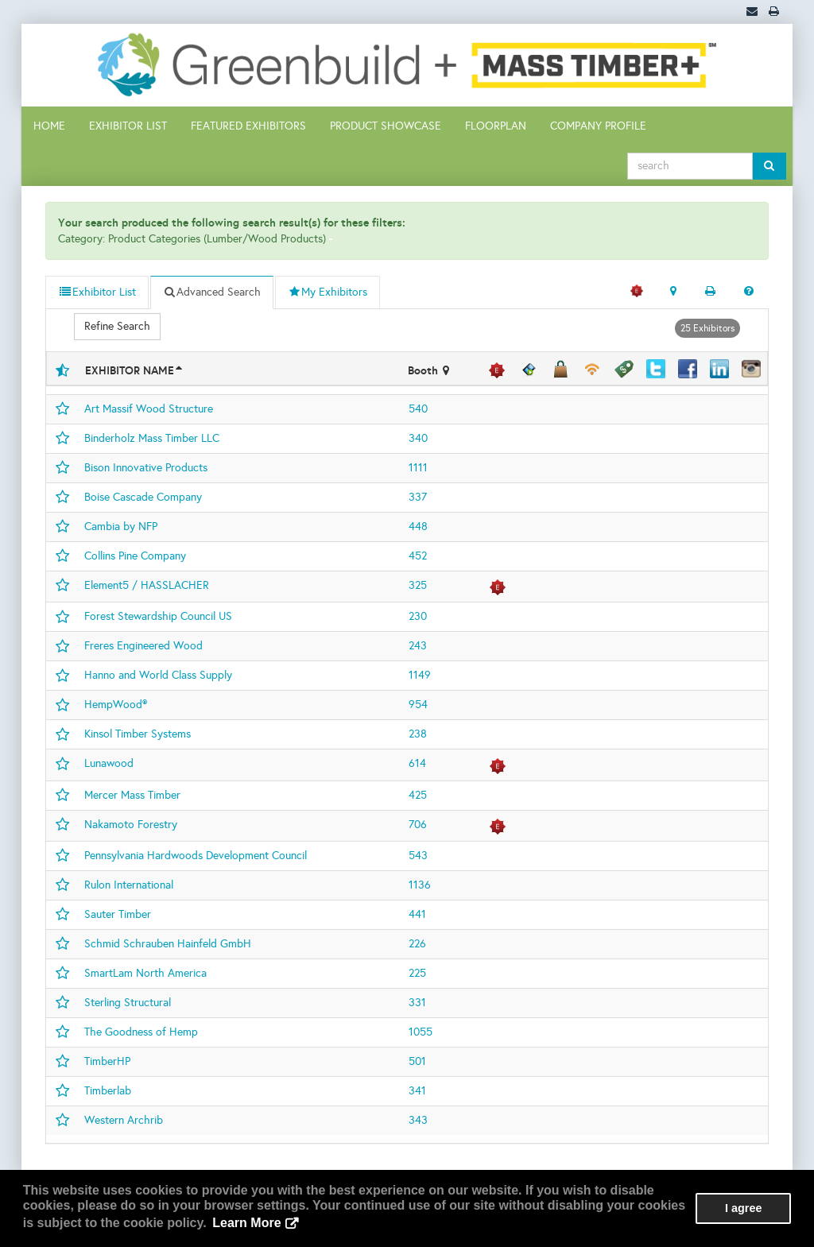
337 (418, 497)
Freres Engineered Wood (143, 646)
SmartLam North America (145, 973)
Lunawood (109, 763)
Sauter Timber (117, 914)
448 (418, 526)
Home (49, 126)
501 (417, 1061)
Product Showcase (385, 126)
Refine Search (117, 326)
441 (417, 914)
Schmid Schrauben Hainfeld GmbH (167, 944)
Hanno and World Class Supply (158, 675)
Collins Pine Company (135, 556)
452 (418, 556)
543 (418, 855)
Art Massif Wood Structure (148, 409)
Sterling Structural (127, 1002)
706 (418, 824)
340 (418, 438)
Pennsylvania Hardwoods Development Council (195, 855)
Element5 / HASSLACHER (146, 585)
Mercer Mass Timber (132, 795)
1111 (418, 467)
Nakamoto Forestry (130, 824)
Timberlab (107, 1091)
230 (418, 616)
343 (418, 1120)
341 (417, 1091)
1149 (420, 675)
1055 (420, 1032)
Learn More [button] (246, 1223)
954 (418, 704)
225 (417, 973)
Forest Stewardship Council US (158, 616)
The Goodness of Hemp (141, 1032)
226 (417, 944)
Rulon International (128, 885)
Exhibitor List (128, 126)
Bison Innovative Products (145, 467)
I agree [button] (743, 1208)
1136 (420, 885)
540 (418, 409)
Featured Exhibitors (248, 126)
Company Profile (598, 126)
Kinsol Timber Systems (137, 734)
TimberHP (107, 1061)
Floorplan (495, 126)
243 (418, 646)
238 (418, 734)
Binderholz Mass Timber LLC (151, 438)
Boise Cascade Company (143, 497)
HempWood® (115, 704)
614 (417, 763)
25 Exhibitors (707, 328)
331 (417, 1002)
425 (418, 795)
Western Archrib (123, 1120)
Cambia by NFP (120, 526)
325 (418, 585)
